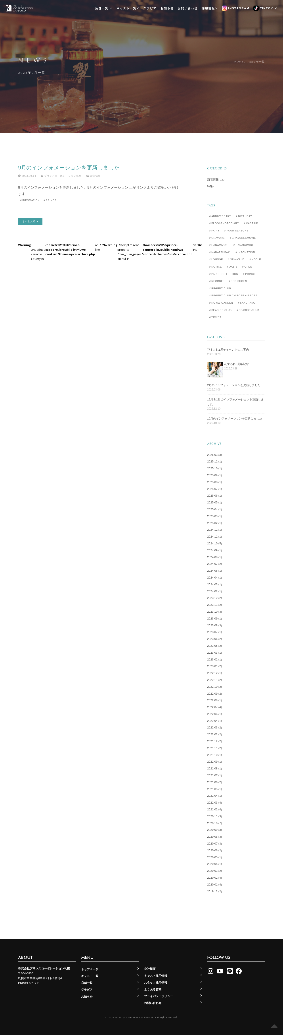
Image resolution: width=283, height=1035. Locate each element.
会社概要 (150, 969)
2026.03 (212, 454)
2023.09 (212, 618)
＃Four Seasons (236, 230)
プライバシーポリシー (158, 996)
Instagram (235, 8)
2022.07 (212, 707)
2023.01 (212, 666)
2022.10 (212, 686)
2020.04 (212, 864)
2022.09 (212, 693)
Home (238, 61)
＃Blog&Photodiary (224, 223)
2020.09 (212, 829)
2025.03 (212, 516)
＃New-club (236, 259)
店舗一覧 (104, 8)
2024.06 (212, 570)
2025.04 (212, 509)
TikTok (265, 8)
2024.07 (212, 563)
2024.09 (212, 550)
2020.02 (212, 877)
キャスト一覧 (128, 8)
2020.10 (212, 823)
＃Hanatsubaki (220, 252)
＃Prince (49, 200)
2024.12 (212, 529)
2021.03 (212, 802)
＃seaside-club (247, 310)
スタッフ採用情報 (155, 982)
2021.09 (212, 761)
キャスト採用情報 (155, 975)
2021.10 (212, 755)
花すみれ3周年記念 (236, 364)
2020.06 (212, 850)
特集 (210, 186)
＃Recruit (216, 281)
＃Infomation (30, 200)
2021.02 (212, 809)
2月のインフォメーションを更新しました (233, 385)
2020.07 (212, 843)
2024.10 (212, 543)
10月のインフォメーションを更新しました (234, 418)
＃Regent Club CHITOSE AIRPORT (233, 295)
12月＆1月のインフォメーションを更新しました (235, 402)
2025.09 (212, 475)
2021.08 (212, 768)
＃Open (247, 266)
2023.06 (212, 639)
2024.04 (212, 577)
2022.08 (212, 700)
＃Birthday (243, 216)
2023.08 (212, 625)
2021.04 (212, 795)
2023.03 (212, 652)
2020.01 (212, 884)
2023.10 (212, 611)
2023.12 (212, 598)
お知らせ (167, 8)
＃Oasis (231, 266)
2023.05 (212, 645)
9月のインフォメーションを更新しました (69, 168)
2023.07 (212, 632)
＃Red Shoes (237, 281)
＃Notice (215, 266)
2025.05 (212, 502)
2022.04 (212, 720)
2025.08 (212, 482)
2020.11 (212, 816)
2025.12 (212, 461)
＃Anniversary (220, 216)
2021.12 (212, 741)
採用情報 (210, 8)
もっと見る (30, 221)
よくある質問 (152, 989)
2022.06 (212, 714)
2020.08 (212, 836)
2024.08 (212, 557)
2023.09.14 (27, 176)
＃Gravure (217, 238)
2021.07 (212, 775)
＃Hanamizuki (219, 245)
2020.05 (212, 857)
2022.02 (212, 734)
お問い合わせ (188, 8)
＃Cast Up (250, 223)
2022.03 (212, 727)
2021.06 (212, 782)
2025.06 (212, 495)
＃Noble (255, 259)
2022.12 (212, 673)
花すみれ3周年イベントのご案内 (228, 349)
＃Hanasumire (243, 245)
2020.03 (212, 870)
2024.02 (212, 591)
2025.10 (212, 468)
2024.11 (212, 536)
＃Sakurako (246, 302)
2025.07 (212, 489)
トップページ (89, 969)
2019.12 (212, 891)
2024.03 (212, 584)
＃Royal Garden (221, 302)
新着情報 (95, 176)
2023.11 (212, 604)
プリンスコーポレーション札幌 (61, 176)
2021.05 (212, 789)
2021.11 (212, 748)
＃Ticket (215, 317)
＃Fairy (214, 230)
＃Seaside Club (220, 310)
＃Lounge (216, 259)
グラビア (150, 8)
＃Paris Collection (223, 274)
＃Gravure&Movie (242, 238)
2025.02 (212, 523)
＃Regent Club (220, 288)
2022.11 (212, 680)
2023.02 (212, 659)
